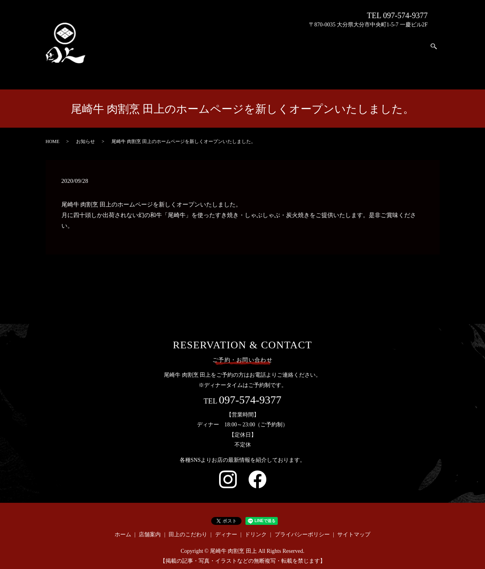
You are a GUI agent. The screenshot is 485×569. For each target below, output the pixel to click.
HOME (52, 134)
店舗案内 (346, 42)
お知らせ (85, 134)
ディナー (392, 52)
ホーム (322, 49)
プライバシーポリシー (302, 527)
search (434, 47)
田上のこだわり (369, 58)
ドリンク (415, 55)
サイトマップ (353, 527)
